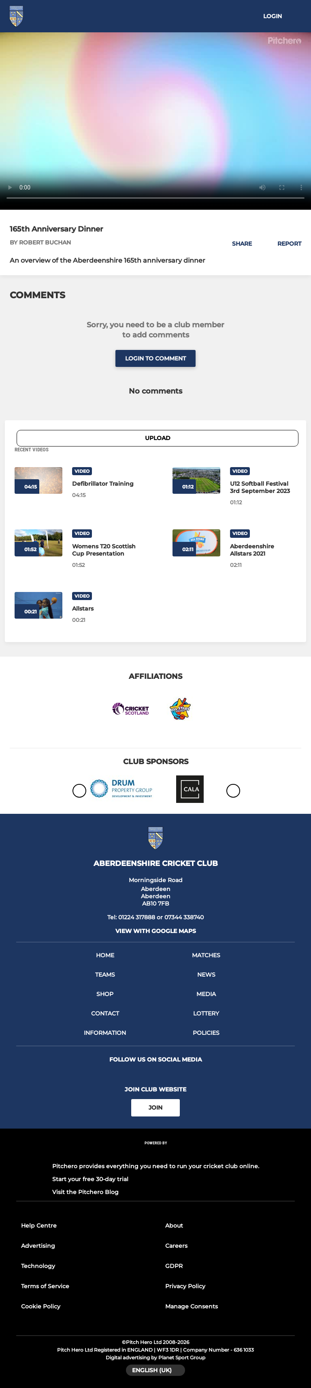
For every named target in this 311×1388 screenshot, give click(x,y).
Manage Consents (191, 1306)
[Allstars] (105, 608)
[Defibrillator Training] (105, 483)
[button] (237, 243)
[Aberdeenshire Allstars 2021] (196, 542)
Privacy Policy (185, 1286)
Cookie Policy (40, 1306)
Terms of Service (45, 1286)
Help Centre (39, 1225)
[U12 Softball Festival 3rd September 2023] (196, 480)
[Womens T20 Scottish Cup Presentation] (105, 550)
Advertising (38, 1245)
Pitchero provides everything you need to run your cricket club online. (155, 1166)
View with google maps (155, 931)
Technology (38, 1266)
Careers (176, 1245)
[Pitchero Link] (155, 1153)
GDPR (174, 1266)
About (174, 1225)
